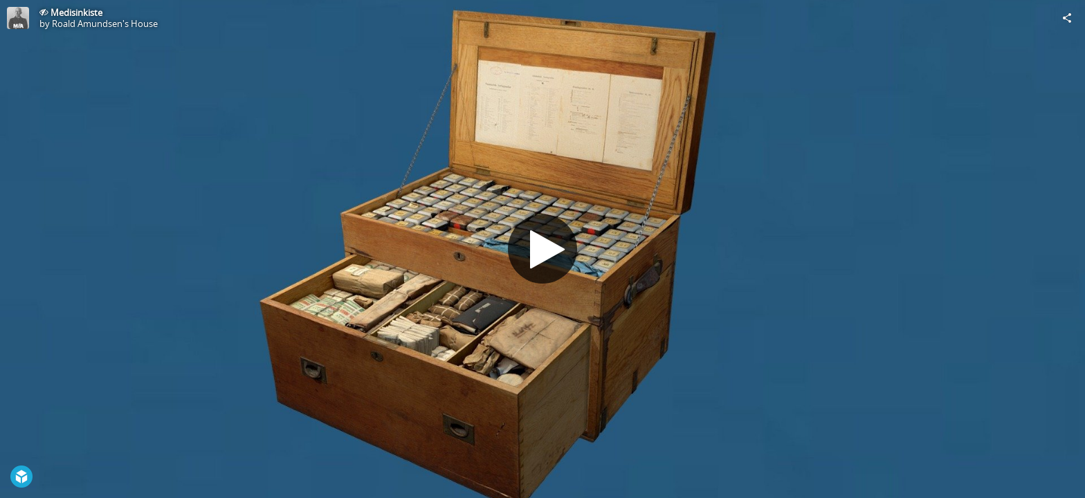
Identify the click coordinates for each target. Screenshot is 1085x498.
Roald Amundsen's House (105, 23)
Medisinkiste (76, 12)
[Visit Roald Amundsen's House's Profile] (18, 18)
